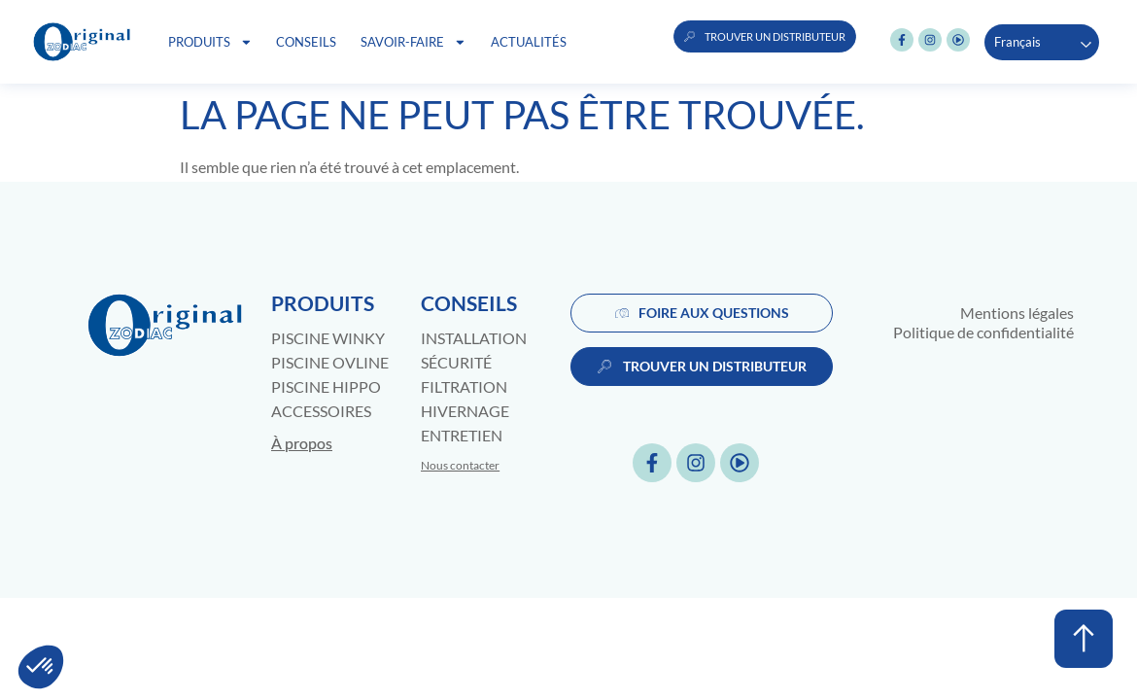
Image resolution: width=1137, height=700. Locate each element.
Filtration (464, 386)
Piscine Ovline (330, 362)
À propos (301, 443)
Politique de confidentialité (983, 332)
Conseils (306, 42)
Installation (474, 338)
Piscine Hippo (326, 386)
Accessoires (321, 411)
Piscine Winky (328, 338)
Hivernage (465, 411)
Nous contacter (460, 465)
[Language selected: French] (1041, 42)
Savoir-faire (413, 42)
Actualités (529, 42)
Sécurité (456, 362)
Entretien (461, 435)
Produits (210, 42)
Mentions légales (1017, 312)
